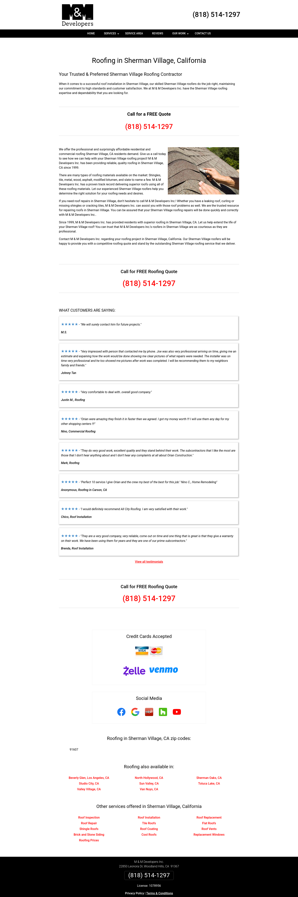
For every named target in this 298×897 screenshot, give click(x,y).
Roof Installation (149, 805)
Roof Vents (209, 817)
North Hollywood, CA (149, 765)
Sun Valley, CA (149, 771)
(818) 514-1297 (216, 15)
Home (91, 33)
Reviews (157, 33)
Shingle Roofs (88, 817)
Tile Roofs (149, 811)
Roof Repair (89, 811)
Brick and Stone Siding (89, 822)
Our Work (180, 35)
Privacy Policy (134, 881)
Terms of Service (176, 896)
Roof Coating (149, 817)
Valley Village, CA (89, 777)
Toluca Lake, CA (209, 771)
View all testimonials (149, 549)
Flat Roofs (209, 811)
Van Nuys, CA (149, 777)
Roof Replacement (209, 805)
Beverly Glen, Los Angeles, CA (89, 765)
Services (112, 35)
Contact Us (203, 33)
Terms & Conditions (159, 881)
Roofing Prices (89, 828)
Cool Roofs (149, 822)
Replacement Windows (208, 822)
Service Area (134, 33)
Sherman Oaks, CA (209, 765)
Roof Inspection (89, 805)
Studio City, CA (89, 771)
